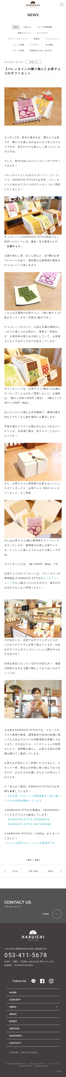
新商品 (37, 39)
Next (51, 871)
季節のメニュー (24, 33)
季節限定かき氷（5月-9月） (41, 51)
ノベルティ (35, 45)
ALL (16, 27)
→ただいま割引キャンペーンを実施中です (29, 843)
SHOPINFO (15, 1035)
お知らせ (27, 27)
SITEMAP (13, 1052)
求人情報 (49, 45)
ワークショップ (52, 39)
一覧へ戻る (33, 871)
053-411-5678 (25, 955)
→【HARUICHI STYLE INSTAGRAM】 (28, 824)
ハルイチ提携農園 (44, 27)
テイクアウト (42, 33)
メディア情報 (18, 51)
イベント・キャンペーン (17, 39)
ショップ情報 (18, 45)
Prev (15, 871)
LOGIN (59, 1072)
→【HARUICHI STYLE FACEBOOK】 (27, 819)
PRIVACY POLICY (29, 1052)
